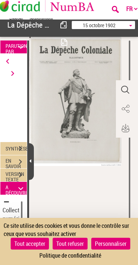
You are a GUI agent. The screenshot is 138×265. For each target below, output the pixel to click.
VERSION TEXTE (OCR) (16, 176)
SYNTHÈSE (16, 149)
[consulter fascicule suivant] (64, 42)
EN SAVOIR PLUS (16, 163)
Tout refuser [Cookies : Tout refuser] (70, 244)
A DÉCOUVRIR (16, 188)
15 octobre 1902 (99, 25)
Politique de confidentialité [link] (70, 255)
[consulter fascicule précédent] (64, 24)
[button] (125, 89)
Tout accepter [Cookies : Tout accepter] (29, 244)
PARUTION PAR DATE (16, 46)
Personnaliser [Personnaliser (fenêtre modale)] (111, 244)
